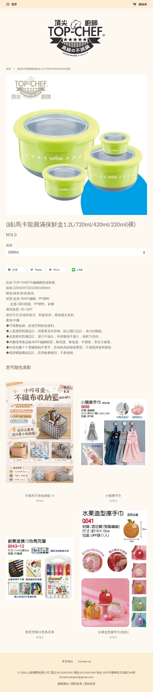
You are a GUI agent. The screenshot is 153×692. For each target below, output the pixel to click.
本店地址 (67, 661)
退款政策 (89, 683)
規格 (9, 245)
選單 (11, 4)
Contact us (84, 661)
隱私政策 (76, 683)
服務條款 (63, 683)
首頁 (8, 68)
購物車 (139, 4)
